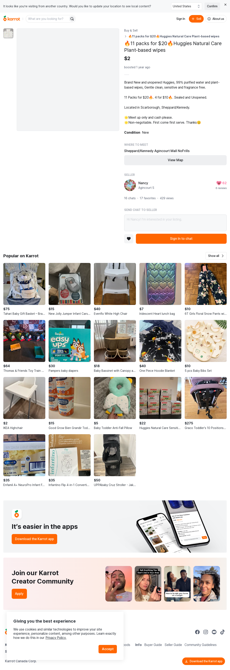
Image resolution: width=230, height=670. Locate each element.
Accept (108, 649)
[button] (216, 256)
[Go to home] (11, 19)
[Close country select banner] (225, 5)
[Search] (72, 19)
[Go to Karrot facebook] (197, 631)
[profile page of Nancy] (130, 185)
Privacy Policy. (55, 638)
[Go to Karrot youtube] (214, 631)
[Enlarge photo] (68, 79)
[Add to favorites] (128, 238)
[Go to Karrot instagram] (205, 631)
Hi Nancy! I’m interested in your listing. (175, 222)
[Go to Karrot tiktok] (222, 631)
